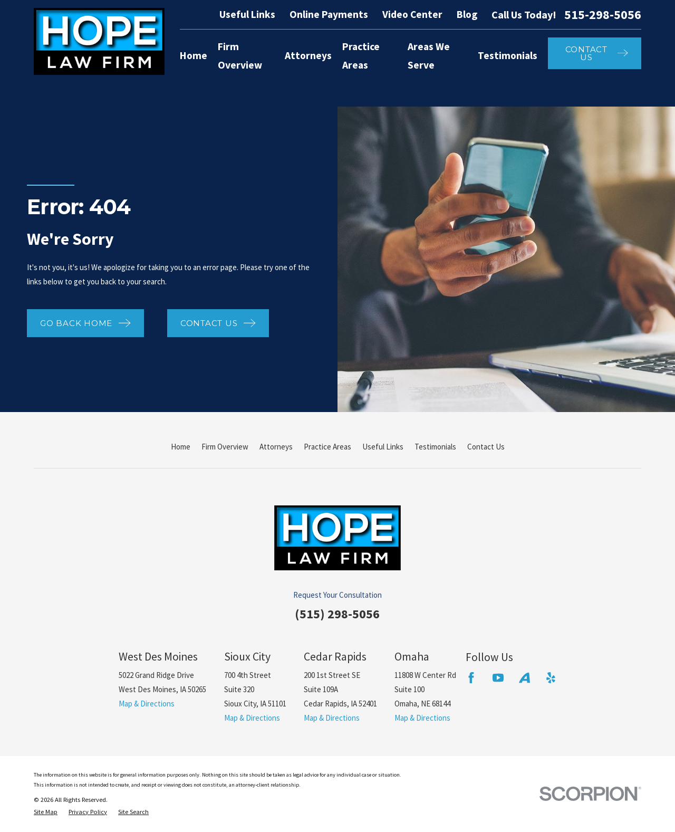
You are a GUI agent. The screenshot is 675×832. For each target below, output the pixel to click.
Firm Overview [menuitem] (240, 55)
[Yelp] (550, 677)
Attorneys (276, 447)
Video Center (412, 14)
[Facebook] (471, 677)
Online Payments (329, 14)
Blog (467, 14)
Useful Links (247, 14)
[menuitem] (45, 812)
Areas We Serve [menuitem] (429, 55)
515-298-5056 (602, 14)
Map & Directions (147, 704)
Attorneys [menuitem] (308, 55)
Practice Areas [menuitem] (361, 55)
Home (180, 447)
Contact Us (486, 447)
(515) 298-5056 (337, 614)
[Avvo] (524, 677)
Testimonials (435, 447)
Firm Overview (224, 447)
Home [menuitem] (193, 55)
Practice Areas (327, 447)
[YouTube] (498, 677)
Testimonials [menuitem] (507, 55)
